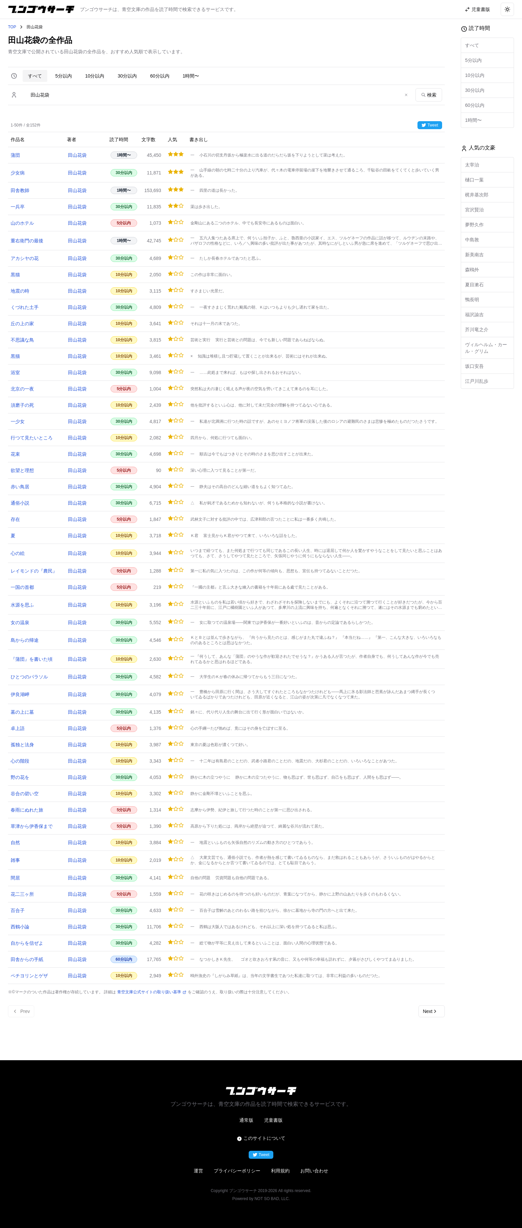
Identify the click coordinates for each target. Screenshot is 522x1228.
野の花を (20, 777)
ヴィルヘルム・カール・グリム (486, 348)
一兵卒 (18, 206)
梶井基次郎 (476, 194)
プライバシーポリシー (237, 1170)
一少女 (18, 421)
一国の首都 (22, 587)
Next (430, 1011)
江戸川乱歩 (476, 381)
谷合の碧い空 (25, 793)
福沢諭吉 (474, 314)
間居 (15, 877)
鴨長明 (472, 299)
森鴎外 (472, 269)
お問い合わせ (314, 1170)
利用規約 (280, 1170)
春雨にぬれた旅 (27, 810)
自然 (15, 842)
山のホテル (22, 223)
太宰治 (472, 164)
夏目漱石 (474, 284)
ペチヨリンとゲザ (29, 975)
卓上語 (18, 728)
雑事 (15, 860)
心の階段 (20, 761)
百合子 (18, 910)
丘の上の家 (22, 323)
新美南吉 (474, 254)
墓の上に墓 (22, 712)
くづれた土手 (25, 307)
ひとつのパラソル (29, 676)
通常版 (246, 1120)
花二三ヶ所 (22, 894)
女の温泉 (20, 622)
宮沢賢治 (474, 209)
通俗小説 (20, 503)
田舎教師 (20, 190)
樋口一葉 (474, 179)
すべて (35, 76)
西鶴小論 (20, 926)
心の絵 (18, 553)
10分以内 (95, 76)
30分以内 (127, 76)
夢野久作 (474, 224)
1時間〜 (191, 76)
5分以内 (63, 76)
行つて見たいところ (32, 437)
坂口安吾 (474, 366)
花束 (15, 454)
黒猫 (15, 274)
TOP (12, 27)
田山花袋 (77, 155)
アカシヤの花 (25, 258)
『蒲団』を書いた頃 (32, 659)
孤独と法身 (22, 744)
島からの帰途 (25, 640)
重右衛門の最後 (27, 240)
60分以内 (159, 76)
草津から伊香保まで (32, 826)
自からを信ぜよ (27, 943)
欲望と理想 (22, 470)
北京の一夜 (22, 388)
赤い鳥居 (20, 486)
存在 (15, 519)
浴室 (15, 372)
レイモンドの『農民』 (34, 571)
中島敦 (472, 239)
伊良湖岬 (20, 694)
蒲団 (15, 155)
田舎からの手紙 (27, 959)
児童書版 (273, 1120)
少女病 (18, 172)
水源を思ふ (22, 605)
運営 (198, 1170)
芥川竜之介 (476, 329)
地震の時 (20, 291)
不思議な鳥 (22, 340)
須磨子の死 (22, 405)
